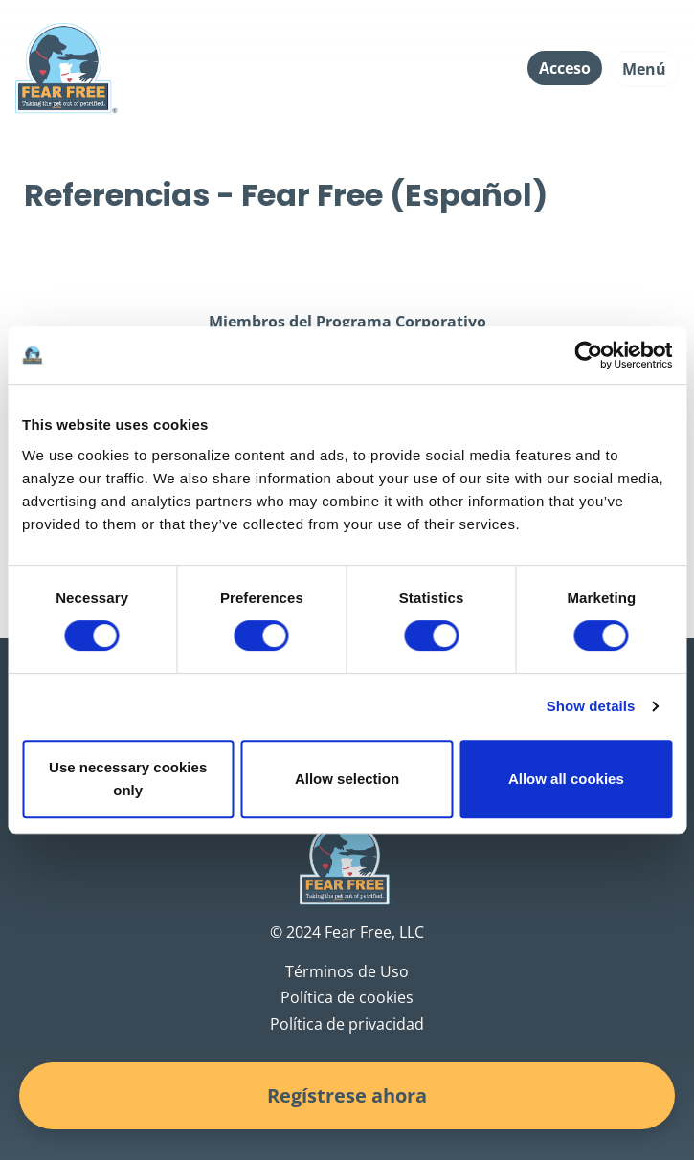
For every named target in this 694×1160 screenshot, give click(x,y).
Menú (644, 68)
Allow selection (347, 778)
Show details (591, 706)
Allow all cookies (566, 778)
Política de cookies (347, 997)
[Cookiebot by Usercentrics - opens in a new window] (588, 355)
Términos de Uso (347, 971)
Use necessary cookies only (128, 778)
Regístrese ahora (347, 1095)
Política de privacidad (347, 1024)
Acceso (565, 67)
